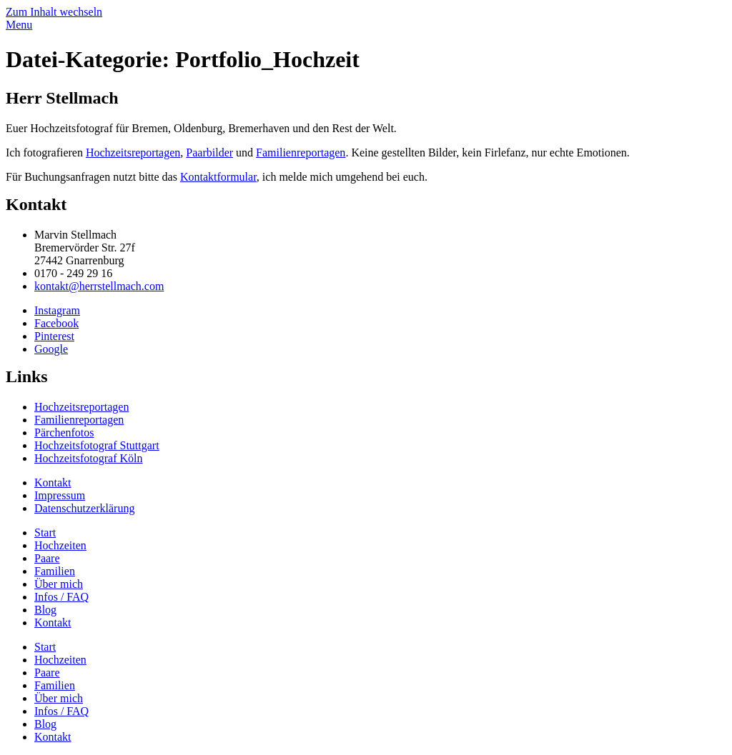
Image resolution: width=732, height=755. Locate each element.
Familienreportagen (300, 152)
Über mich (58, 584)
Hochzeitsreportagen (133, 152)
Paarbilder (209, 152)
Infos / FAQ (61, 597)
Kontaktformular (218, 177)
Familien (54, 571)
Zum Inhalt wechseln (54, 12)
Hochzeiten (60, 545)
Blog (45, 610)
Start (45, 532)
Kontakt (52, 622)
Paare (47, 558)
